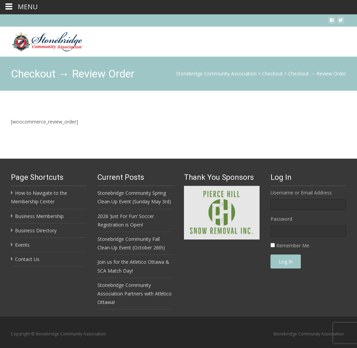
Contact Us (27, 259)
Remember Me (292, 245)
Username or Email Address (301, 192)
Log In (286, 261)
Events (22, 245)
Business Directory (36, 230)
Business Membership (39, 216)
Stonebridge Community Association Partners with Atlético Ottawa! (134, 293)
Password (281, 219)
